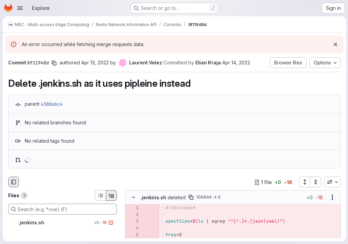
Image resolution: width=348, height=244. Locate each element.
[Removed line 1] (133, 208)
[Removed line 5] (133, 235)
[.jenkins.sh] (62, 222)
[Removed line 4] (133, 228)
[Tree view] (111, 195)
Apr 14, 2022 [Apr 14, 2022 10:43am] (236, 62)
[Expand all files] (303, 182)
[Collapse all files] (314, 182)
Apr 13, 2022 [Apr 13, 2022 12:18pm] (95, 62)
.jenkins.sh (153, 197)
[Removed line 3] (133, 221)
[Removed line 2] (133, 214)
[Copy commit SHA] (54, 63)
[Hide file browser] (13, 182)
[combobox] (331, 182)
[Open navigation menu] (20, 8)
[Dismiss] (334, 44)
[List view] (100, 195)
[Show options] (331, 198)
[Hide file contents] (133, 198)
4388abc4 (52, 104)
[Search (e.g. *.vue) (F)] (62, 209)
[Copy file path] (191, 198)
